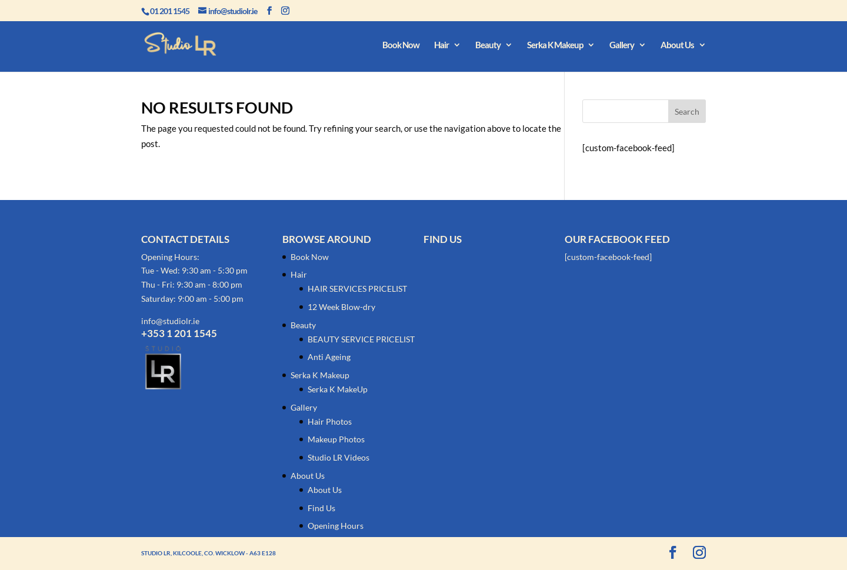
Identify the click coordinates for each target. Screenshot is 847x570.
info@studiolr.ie (170, 321)
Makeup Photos (336, 439)
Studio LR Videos (338, 457)
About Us (677, 45)
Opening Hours (336, 526)
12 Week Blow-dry (341, 307)
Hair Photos (330, 421)
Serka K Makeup (555, 45)
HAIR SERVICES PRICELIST (357, 289)
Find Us (321, 508)
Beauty (488, 45)
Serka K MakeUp (338, 389)
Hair (441, 45)
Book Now (400, 45)
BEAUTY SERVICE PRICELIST (361, 339)
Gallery (621, 45)
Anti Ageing (329, 357)
